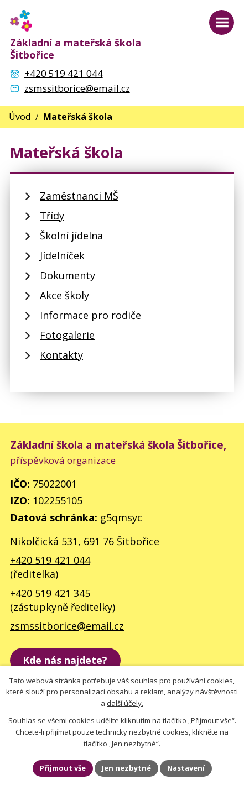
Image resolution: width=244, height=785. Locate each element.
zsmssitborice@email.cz (67, 625)
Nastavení (186, 768)
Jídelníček (62, 255)
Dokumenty (67, 275)
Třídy (52, 215)
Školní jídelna (71, 235)
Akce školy (64, 295)
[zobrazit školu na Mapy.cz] (65, 660)
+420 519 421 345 (50, 593)
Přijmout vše (63, 768)
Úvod (19, 117)
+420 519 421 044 (50, 560)
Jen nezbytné (126, 768)
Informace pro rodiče (90, 315)
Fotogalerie (67, 335)
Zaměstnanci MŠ (79, 195)
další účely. (125, 704)
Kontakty (61, 355)
